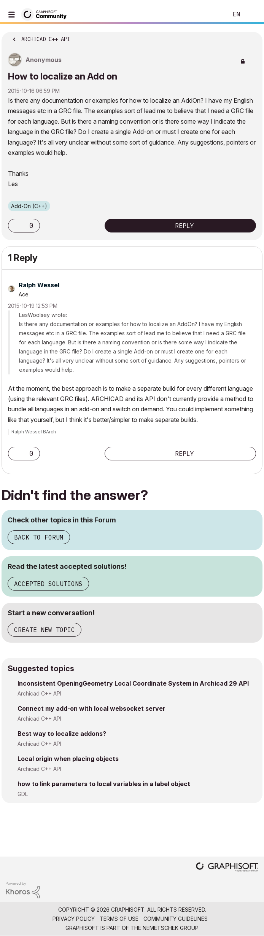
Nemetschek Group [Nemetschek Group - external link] (171, 928)
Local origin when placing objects (68, 758)
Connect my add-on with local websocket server (91, 708)
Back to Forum (39, 537)
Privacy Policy (73, 918)
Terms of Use (119, 918)
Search (210, 14)
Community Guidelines (175, 918)
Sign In (251, 14)
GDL (22, 794)
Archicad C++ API (39, 693)
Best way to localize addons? (61, 733)
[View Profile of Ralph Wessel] (39, 285)
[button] (15, 225)
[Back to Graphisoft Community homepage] (46, 14)
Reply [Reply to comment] (184, 453)
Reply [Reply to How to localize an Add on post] (184, 225)
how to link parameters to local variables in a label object (103, 784)
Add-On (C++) (29, 206)
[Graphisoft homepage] (227, 867)
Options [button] (252, 37)
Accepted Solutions (48, 583)
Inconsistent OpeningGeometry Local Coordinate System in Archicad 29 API (133, 683)
